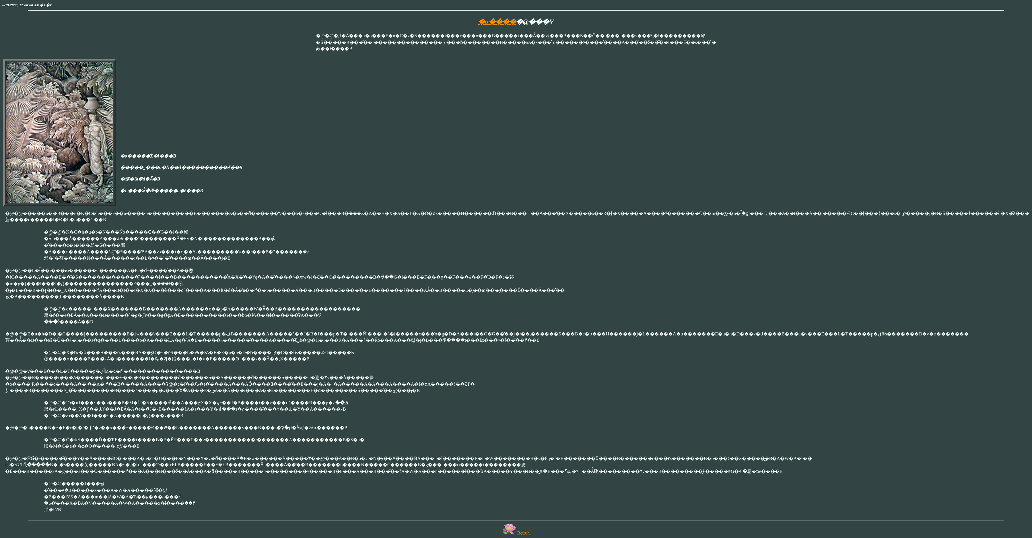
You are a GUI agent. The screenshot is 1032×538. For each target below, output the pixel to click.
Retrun (516, 533)
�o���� (497, 21)
